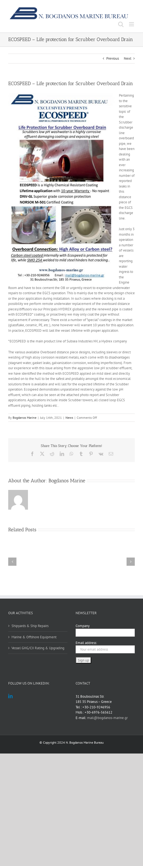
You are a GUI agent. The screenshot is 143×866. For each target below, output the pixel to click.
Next (127, 58)
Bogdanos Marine (24, 417)
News (69, 417)
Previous (112, 58)
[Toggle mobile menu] (132, 24)
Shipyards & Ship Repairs (30, 625)
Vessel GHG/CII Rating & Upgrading (38, 648)
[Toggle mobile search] (121, 24)
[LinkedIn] (10, 696)
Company (83, 625)
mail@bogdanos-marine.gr (107, 717)
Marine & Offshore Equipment (34, 637)
